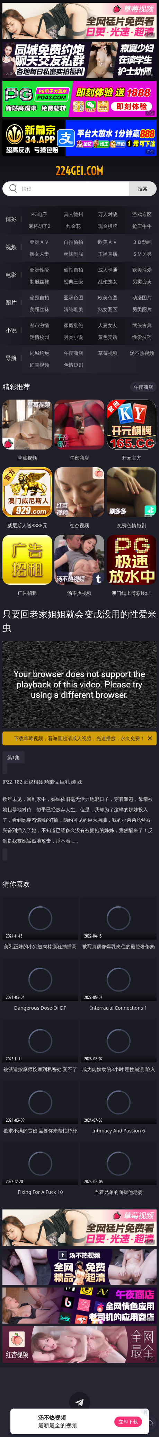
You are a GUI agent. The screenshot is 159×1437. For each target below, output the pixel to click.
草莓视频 (107, 353)
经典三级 (73, 281)
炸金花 (73, 226)
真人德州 (73, 214)
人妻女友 (107, 325)
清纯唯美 (73, 309)
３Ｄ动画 (142, 242)
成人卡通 (107, 269)
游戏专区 (142, 214)
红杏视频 (39, 364)
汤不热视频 (142, 353)
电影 (11, 275)
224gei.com (79, 171)
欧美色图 (107, 297)
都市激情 (39, 325)
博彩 (11, 219)
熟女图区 (107, 309)
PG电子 (39, 214)
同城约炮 (39, 353)
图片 (11, 302)
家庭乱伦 (73, 325)
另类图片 (142, 309)
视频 (11, 247)
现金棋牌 (107, 226)
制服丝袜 (39, 281)
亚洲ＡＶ (39, 242)
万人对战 (107, 214)
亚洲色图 (73, 297)
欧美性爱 (142, 269)
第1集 (13, 757)
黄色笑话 (107, 337)
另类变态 (142, 281)
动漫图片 (142, 297)
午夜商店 (73, 353)
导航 (11, 358)
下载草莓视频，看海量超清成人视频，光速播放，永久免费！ (83, 738)
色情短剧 (73, 364)
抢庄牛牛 (142, 226)
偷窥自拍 (39, 297)
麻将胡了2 (39, 226)
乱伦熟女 (107, 281)
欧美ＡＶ (107, 242)
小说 (11, 330)
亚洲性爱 (39, 269)
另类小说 (73, 337)
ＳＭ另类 (142, 253)
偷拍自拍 (73, 269)
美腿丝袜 (39, 309)
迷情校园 (39, 337)
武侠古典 (142, 325)
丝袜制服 (73, 253)
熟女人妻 (39, 253)
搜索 (143, 188)
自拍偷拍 (73, 242)
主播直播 (107, 253)
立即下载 (128, 1421)
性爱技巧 (142, 337)
